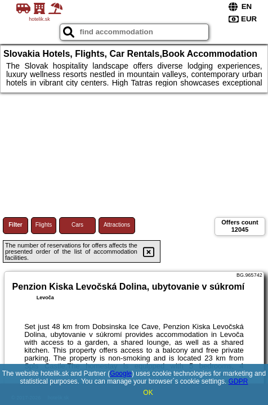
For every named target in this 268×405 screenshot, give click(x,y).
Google (121, 373)
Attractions (117, 225)
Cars (77, 225)
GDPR (238, 381)
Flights (43, 225)
